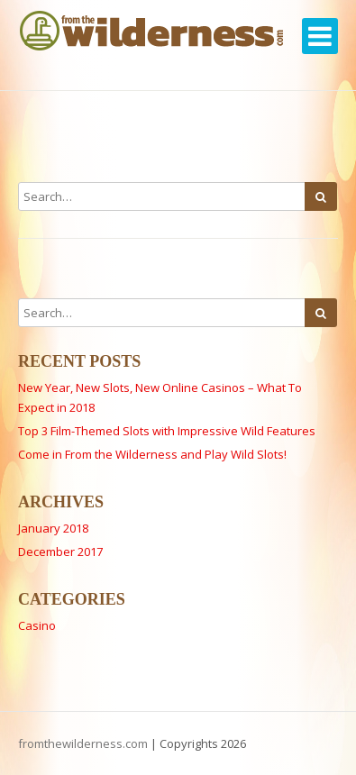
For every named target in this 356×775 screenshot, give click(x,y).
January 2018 (53, 528)
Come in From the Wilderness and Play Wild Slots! (152, 454)
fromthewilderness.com (83, 743)
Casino (37, 625)
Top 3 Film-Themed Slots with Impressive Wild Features (166, 431)
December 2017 (60, 551)
